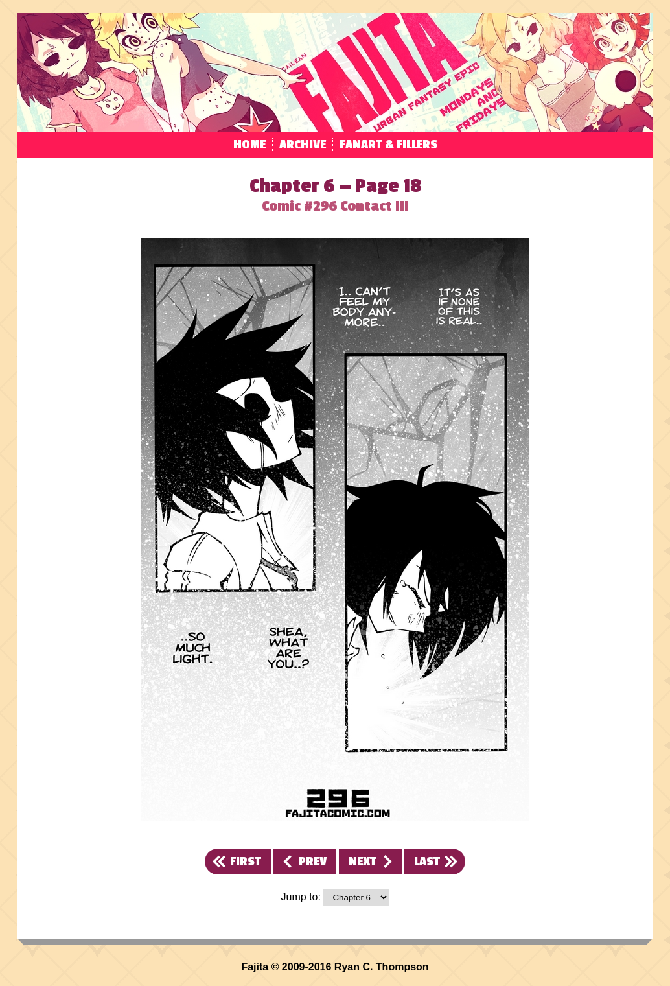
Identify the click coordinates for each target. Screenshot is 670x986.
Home (249, 144)
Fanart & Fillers (388, 144)
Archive (302, 144)
